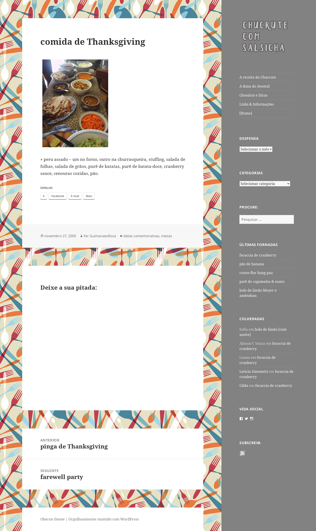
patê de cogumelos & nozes (261, 281)
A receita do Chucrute (257, 77)
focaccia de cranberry (257, 255)
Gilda (243, 385)
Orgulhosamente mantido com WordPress (103, 519)
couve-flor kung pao (256, 272)
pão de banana (251, 264)
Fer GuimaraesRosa (100, 235)
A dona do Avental (254, 86)
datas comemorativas (142, 235)
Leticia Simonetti (253, 371)
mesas (166, 235)
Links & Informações (256, 104)
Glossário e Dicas (253, 95)
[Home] (245, 113)
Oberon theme (52, 519)
